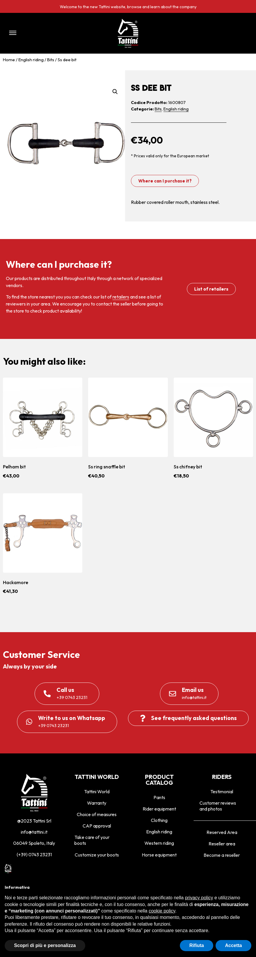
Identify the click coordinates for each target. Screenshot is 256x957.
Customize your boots (97, 855)
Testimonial (221, 791)
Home (9, 59)
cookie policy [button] (162, 910)
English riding (31, 59)
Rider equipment (159, 809)
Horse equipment (159, 855)
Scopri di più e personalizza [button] (45, 945)
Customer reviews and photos (217, 806)
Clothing (159, 820)
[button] (53, 33)
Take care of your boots (92, 840)
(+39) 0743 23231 (34, 854)
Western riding (159, 843)
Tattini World (97, 791)
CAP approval (97, 826)
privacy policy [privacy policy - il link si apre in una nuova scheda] (199, 897)
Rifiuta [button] (196, 945)
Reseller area (222, 844)
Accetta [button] (233, 945)
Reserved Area (221, 832)
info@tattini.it (34, 832)
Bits (50, 59)
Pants (159, 797)
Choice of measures (97, 814)
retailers (120, 297)
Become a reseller (222, 855)
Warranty (96, 803)
